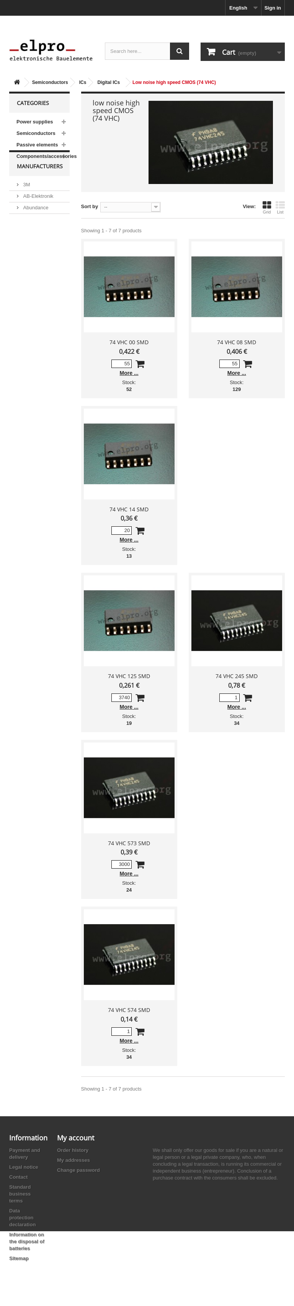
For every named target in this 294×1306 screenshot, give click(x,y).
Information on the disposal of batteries (26, 1241)
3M (26, 200)
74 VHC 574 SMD (129, 1010)
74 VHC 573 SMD (129, 843)
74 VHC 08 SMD (236, 342)
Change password (78, 1170)
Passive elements (37, 145)
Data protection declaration (22, 1217)
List (280, 207)
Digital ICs (108, 82)
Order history (72, 1150)
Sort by (89, 206)
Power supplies (34, 122)
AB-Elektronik (37, 211)
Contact (18, 1177)
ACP (27, 253)
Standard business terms (20, 1194)
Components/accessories (43, 156)
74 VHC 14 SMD (129, 509)
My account (75, 1137)
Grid (267, 207)
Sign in (273, 8)
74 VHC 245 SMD (237, 676)
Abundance (35, 223)
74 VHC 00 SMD (129, 342)
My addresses (73, 1160)
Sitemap (19, 1258)
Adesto (30, 264)
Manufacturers (40, 184)
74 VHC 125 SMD (129, 676)
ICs (83, 82)
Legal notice (23, 1167)
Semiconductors (50, 82)
